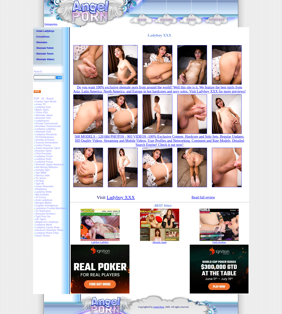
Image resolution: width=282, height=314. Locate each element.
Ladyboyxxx (42, 120)
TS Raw (40, 181)
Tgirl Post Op (43, 216)
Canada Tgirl (43, 170)
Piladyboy (41, 189)
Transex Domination (47, 142)
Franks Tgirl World (46, 101)
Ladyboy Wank (44, 224)
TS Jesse (41, 178)
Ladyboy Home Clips (47, 233)
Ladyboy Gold (43, 159)
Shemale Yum (43, 118)
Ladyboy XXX (121, 197)
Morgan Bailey (44, 202)
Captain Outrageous (47, 205)
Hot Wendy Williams (47, 167)
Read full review (203, 197)
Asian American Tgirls (48, 148)
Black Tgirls (42, 109)
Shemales (41, 42)
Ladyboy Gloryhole (46, 134)
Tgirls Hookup (219, 242)
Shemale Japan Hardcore (50, 164)
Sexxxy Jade (43, 175)
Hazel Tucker (43, 235)
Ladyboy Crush (44, 156)
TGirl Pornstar (44, 153)
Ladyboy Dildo (44, 192)
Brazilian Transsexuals (48, 126)
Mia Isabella (42, 194)
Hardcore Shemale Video (49, 230)
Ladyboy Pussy (44, 161)
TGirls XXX (42, 112)
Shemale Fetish (45, 48)
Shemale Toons (45, 53)
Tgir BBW (41, 172)
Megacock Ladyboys (47, 222)
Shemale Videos (45, 59)
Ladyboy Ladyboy (46, 129)
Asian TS (41, 104)
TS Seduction (43, 211)
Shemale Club (43, 131)
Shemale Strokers (45, 213)
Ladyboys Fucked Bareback (51, 208)
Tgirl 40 (40, 183)
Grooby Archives (45, 140)
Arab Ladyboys (44, 200)
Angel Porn (158, 307)
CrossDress (43, 36)
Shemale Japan (44, 115)
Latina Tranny (43, 145)
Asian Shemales (45, 186)
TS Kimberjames (45, 137)
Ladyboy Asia (43, 107)
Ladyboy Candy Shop (48, 227)
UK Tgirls (41, 219)
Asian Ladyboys (45, 31)
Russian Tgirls (44, 150)
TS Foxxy (41, 197)
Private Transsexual (47, 123)
